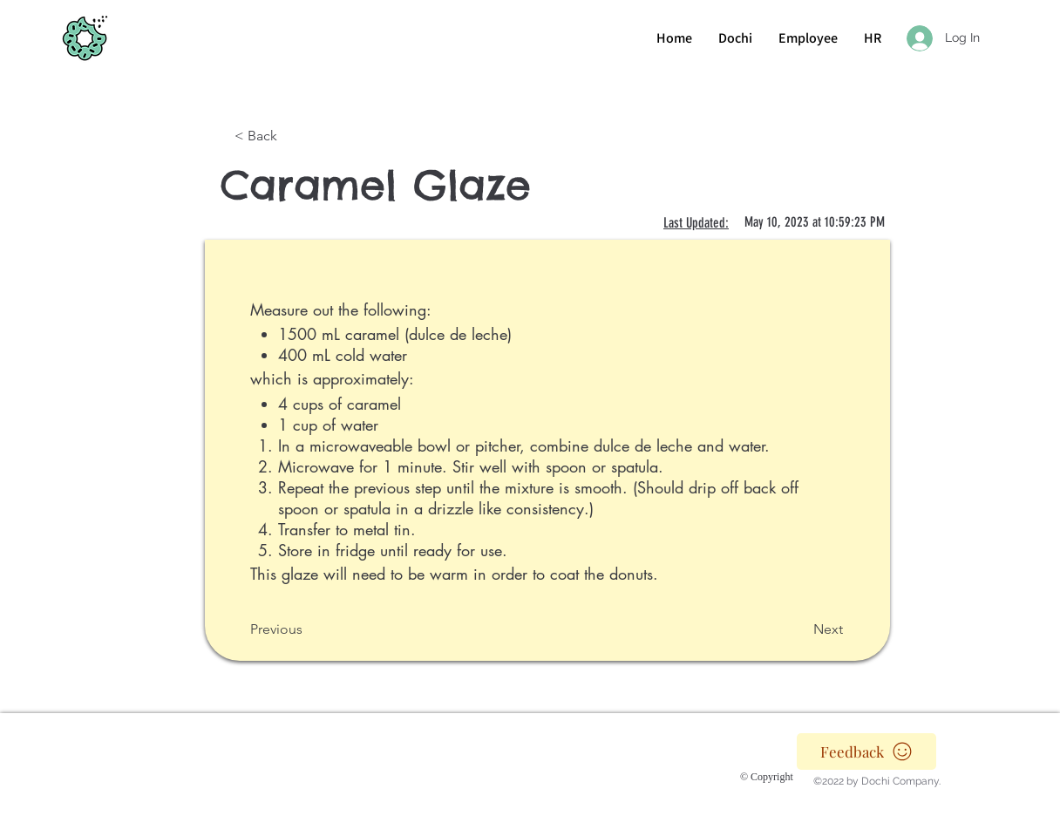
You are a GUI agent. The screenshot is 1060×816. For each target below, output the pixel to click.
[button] (872, 38)
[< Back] (292, 136)
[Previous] (307, 629)
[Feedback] (866, 751)
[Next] (799, 629)
